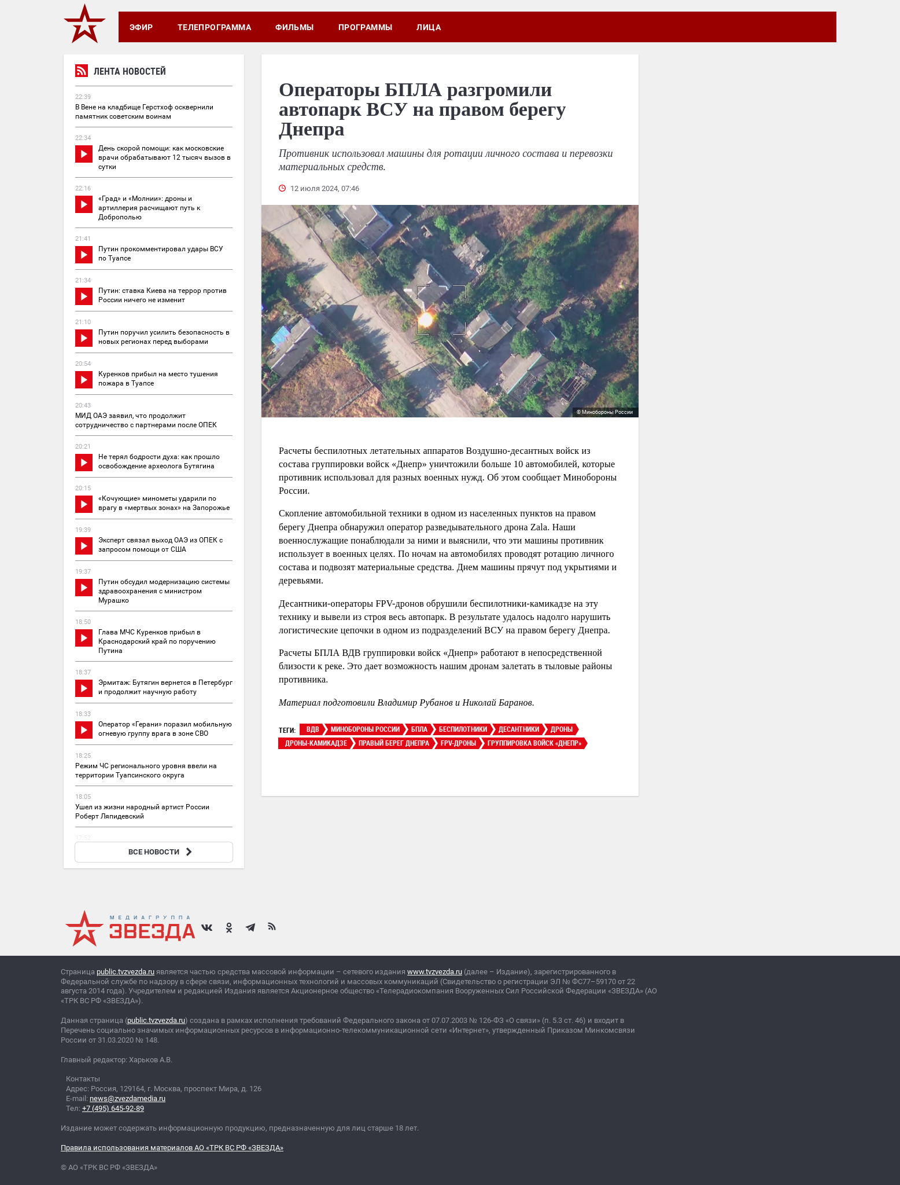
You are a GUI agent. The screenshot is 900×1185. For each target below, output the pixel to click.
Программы (365, 27)
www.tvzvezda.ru (434, 971)
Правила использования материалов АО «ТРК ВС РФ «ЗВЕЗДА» (172, 1147)
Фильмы (294, 27)
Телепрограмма (214, 27)
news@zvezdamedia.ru (127, 1098)
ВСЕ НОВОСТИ (161, 852)
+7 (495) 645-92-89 (113, 1108)
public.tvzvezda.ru (125, 971)
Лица (428, 27)
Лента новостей (120, 72)
